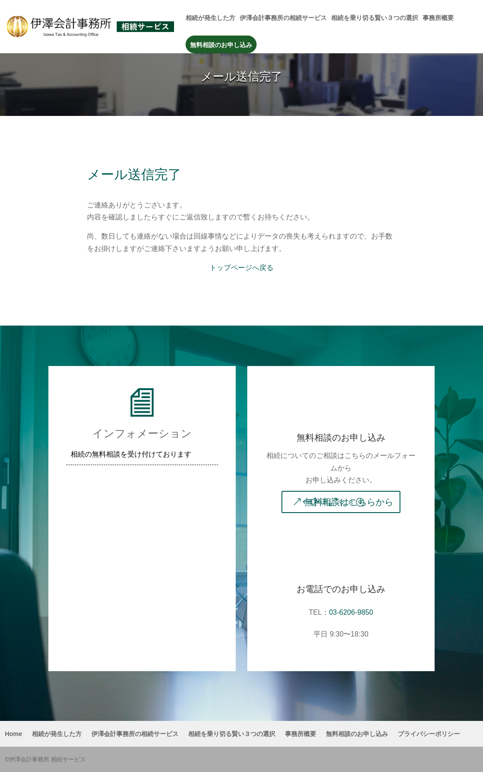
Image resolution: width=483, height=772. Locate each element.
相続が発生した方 (210, 18)
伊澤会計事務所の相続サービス (283, 18)
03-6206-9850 (351, 612)
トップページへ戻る (241, 267)
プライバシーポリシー (429, 733)
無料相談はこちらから (349, 502)
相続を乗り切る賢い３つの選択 (374, 18)
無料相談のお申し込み (221, 44)
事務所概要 (438, 18)
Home (13, 733)
